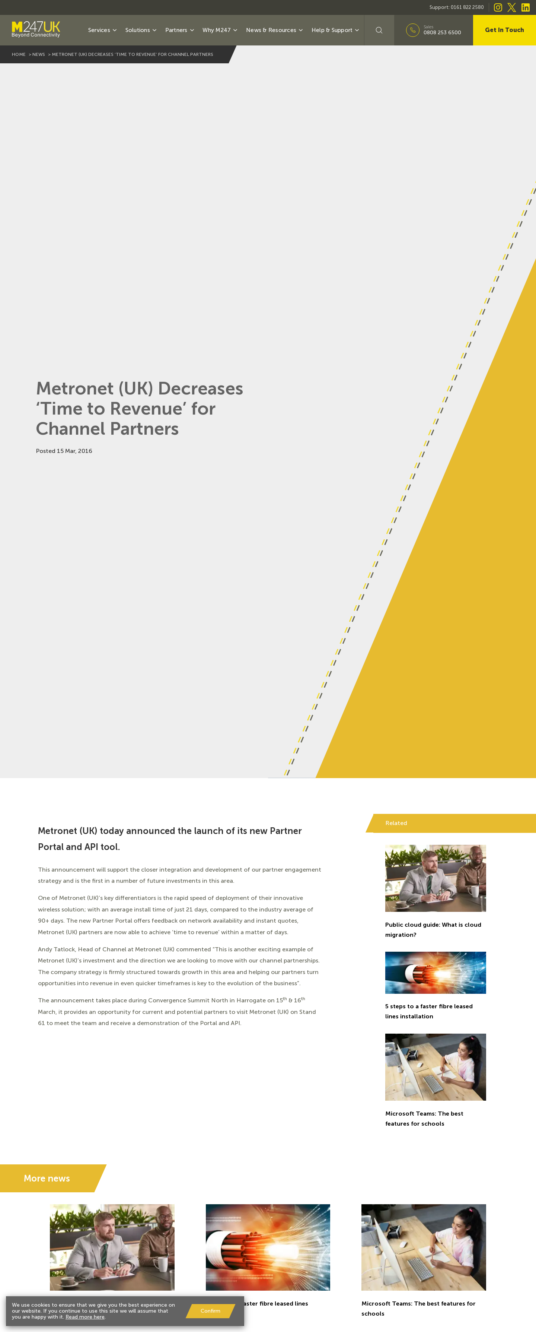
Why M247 (220, 30)
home (19, 54)
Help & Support (336, 30)
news (38, 54)
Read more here (85, 1317)
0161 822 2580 (467, 7)
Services (103, 30)
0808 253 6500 (442, 33)
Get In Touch (504, 30)
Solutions (141, 30)
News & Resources (275, 30)
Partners (180, 30)
